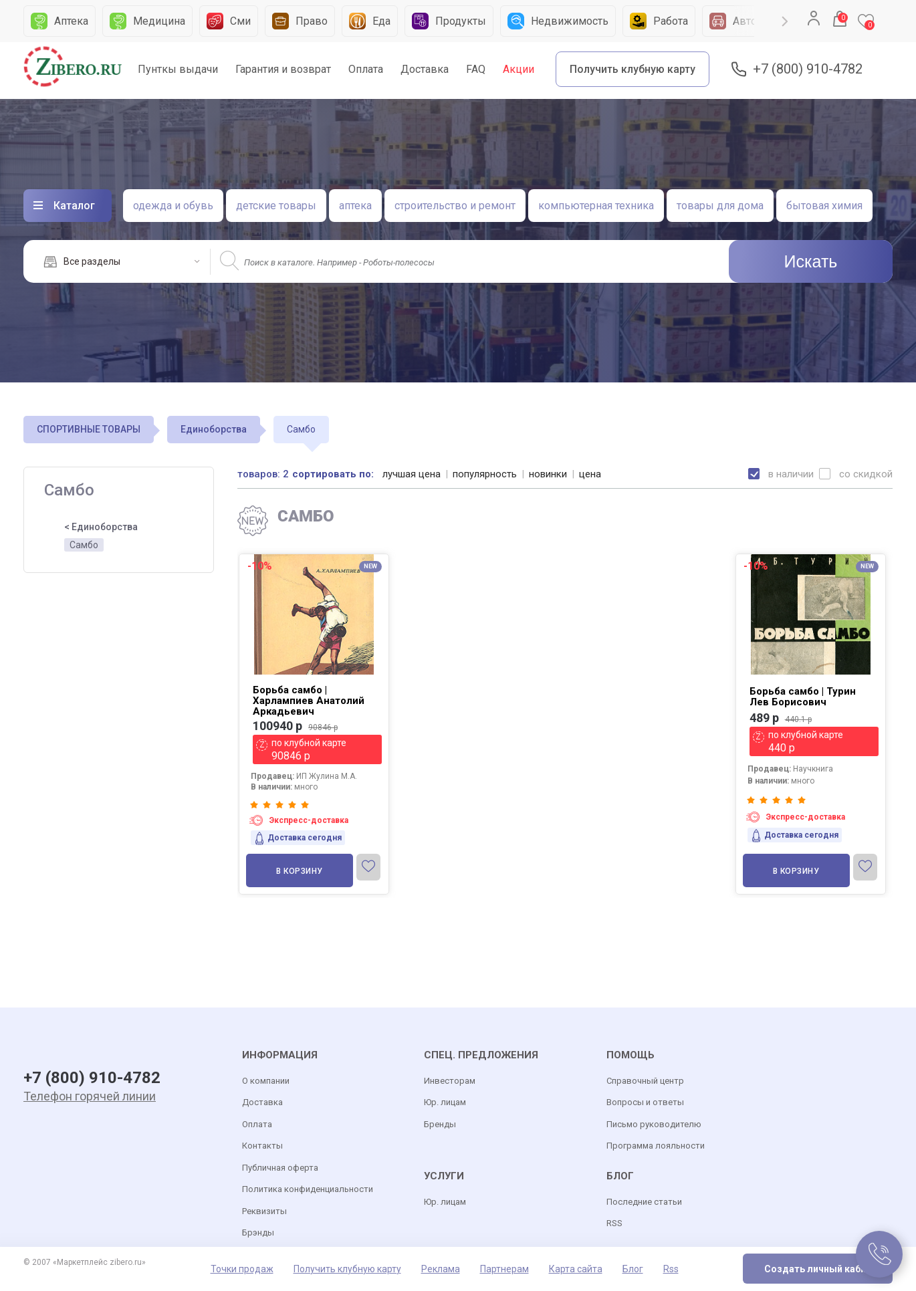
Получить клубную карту (632, 69)
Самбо (84, 545)
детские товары (276, 205)
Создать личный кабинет (823, 1269)
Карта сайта (575, 1269)
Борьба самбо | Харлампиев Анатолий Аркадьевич (308, 700)
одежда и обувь (173, 205)
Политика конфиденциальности (307, 1189)
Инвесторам (449, 1081)
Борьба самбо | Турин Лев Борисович (803, 696)
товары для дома (720, 205)
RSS (614, 1223)
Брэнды (258, 1232)
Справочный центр (645, 1081)
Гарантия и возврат (283, 69)
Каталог (74, 205)
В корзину (299, 871)
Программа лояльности (655, 1146)
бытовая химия (824, 205)
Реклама (440, 1269)
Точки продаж (242, 1269)
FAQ (475, 69)
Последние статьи (644, 1202)
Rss (671, 1269)
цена (590, 474)
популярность (485, 474)
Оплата (365, 69)
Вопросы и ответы (645, 1102)
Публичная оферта (280, 1168)
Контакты (262, 1146)
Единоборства (214, 429)
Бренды (440, 1124)
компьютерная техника (596, 205)
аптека (355, 205)
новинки (548, 474)
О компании (266, 1081)
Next (785, 21)
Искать (811, 261)
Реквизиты (264, 1211)
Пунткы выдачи (178, 69)
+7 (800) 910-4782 (808, 69)
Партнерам (504, 1269)
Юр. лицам (445, 1102)
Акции (518, 69)
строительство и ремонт (455, 205)
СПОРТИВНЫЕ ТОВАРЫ (88, 429)
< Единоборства (101, 526)
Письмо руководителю (653, 1124)
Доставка (424, 69)
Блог (632, 1269)
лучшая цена (411, 474)
